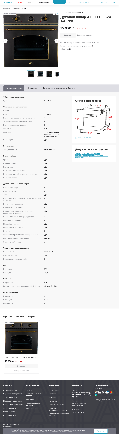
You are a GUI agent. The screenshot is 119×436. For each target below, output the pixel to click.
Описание (36, 88)
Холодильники (9, 410)
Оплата (29, 392)
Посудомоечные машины (13, 406)
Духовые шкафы (10, 399)
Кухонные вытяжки (11, 392)
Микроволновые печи (12, 403)
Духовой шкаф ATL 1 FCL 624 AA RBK (21, 358)
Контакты (53, 403)
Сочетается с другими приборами (67, 88)
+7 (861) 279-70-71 (83, 2)
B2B (69, 2)
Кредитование (32, 410)
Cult (15, 425)
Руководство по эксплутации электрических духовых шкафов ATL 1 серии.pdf (91, 156)
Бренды (52, 395)
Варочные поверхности (13, 395)
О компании (54, 392)
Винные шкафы (9, 417)
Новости (52, 399)
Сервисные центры (57, 406)
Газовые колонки (10, 413)
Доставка (30, 401)
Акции (20, 2)
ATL (62, 12)
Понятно (100, 431)
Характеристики (16, 88)
